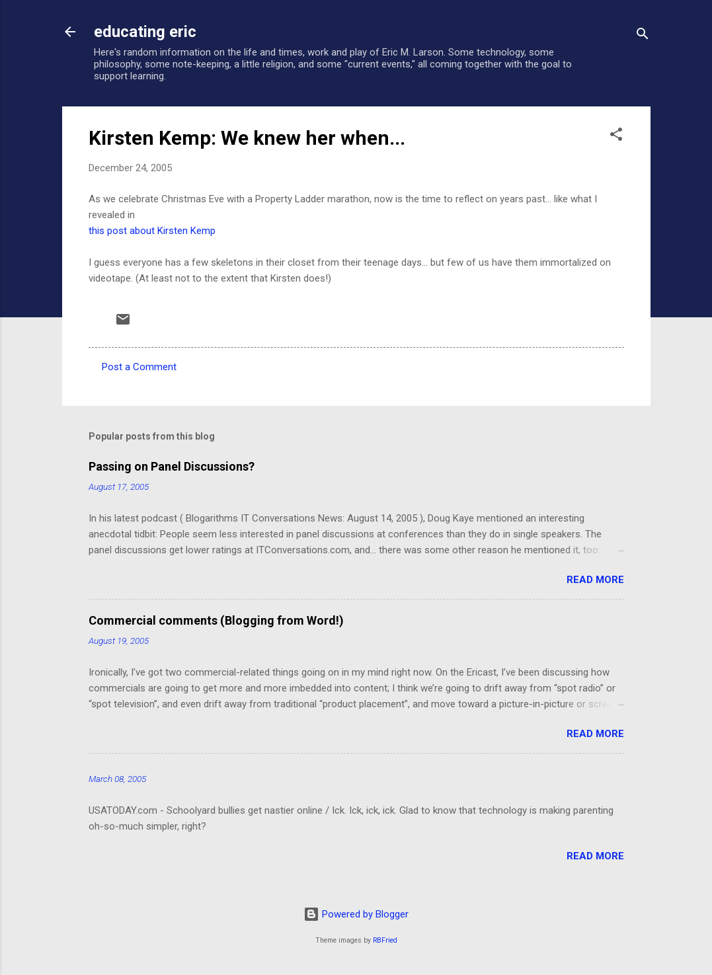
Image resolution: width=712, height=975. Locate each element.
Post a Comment (139, 367)
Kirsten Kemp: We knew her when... (247, 137)
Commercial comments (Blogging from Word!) (216, 620)
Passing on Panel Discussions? (172, 466)
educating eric (145, 31)
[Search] (643, 36)
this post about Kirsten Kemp (152, 231)
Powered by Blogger (356, 914)
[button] (616, 136)
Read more (595, 580)
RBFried (385, 940)
